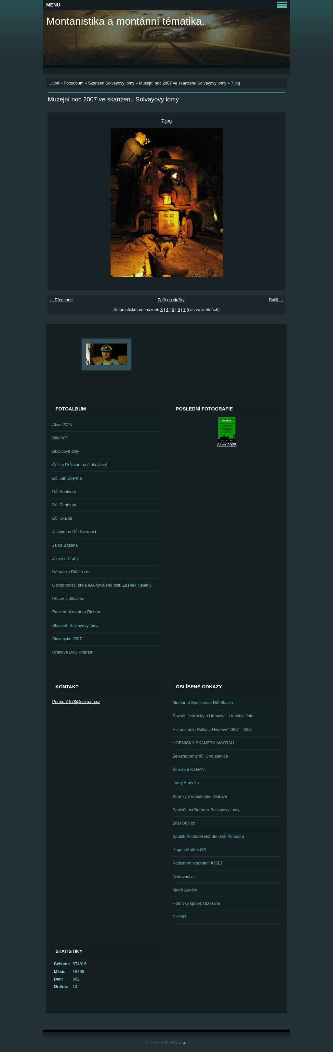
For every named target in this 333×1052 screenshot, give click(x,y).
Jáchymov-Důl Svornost (74, 531)
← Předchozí (61, 299)
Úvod (54, 83)
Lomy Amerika (186, 782)
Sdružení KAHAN (189, 769)
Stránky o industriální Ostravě (200, 796)
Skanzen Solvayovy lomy (111, 83)
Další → (276, 299)
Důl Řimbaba (64, 504)
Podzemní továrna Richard (77, 611)
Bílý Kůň (60, 437)
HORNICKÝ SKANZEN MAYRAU (203, 742)
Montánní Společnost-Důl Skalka (203, 702)
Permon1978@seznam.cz (76, 701)
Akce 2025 (62, 424)
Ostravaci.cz (184, 876)
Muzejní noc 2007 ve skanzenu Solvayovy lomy (182, 83)
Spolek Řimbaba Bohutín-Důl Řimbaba (208, 836)
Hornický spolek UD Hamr (196, 903)
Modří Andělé (185, 890)
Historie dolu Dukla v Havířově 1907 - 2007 (212, 729)
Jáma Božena (65, 545)
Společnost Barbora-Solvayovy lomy (206, 809)
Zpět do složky (171, 299)
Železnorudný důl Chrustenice (200, 756)
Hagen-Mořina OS (189, 849)
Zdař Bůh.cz (184, 823)
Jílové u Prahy (65, 558)
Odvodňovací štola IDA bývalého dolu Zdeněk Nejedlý (102, 585)
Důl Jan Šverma (67, 478)
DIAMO (179, 916)
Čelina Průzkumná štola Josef (79, 464)
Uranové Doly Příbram (73, 652)
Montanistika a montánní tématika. (125, 21)
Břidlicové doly (65, 451)
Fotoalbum (73, 83)
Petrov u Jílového (68, 598)
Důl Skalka (62, 518)
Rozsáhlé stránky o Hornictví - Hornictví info (213, 715)
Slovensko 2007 (67, 638)
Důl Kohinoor (64, 491)
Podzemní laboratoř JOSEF (198, 863)
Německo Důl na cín (71, 571)
